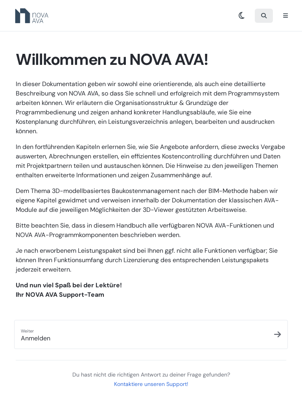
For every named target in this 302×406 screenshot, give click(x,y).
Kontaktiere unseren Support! (151, 384)
